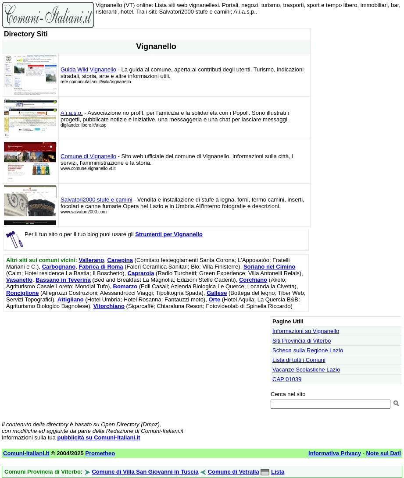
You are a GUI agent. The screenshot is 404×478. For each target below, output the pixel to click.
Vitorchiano (109, 306)
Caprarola (141, 273)
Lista (277, 471)
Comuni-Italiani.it (26, 453)
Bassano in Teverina (63, 279)
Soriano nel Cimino (269, 266)
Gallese (217, 293)
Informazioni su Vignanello (305, 331)
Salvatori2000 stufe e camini (96, 199)
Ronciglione (22, 293)
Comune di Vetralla (233, 471)
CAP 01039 (286, 379)
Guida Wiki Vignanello (88, 69)
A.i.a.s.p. (72, 113)
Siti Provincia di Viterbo (301, 340)
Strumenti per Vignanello (169, 234)
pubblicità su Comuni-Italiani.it (98, 437)
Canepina (120, 260)
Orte (214, 299)
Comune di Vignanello (88, 156)
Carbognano (59, 266)
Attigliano (70, 299)
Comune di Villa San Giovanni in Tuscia (145, 471)
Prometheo (100, 453)
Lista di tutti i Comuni (298, 360)
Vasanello (19, 279)
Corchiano (253, 279)
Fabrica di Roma (101, 266)
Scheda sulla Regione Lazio (307, 350)
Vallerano (91, 260)
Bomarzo (125, 286)
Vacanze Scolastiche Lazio (306, 369)
